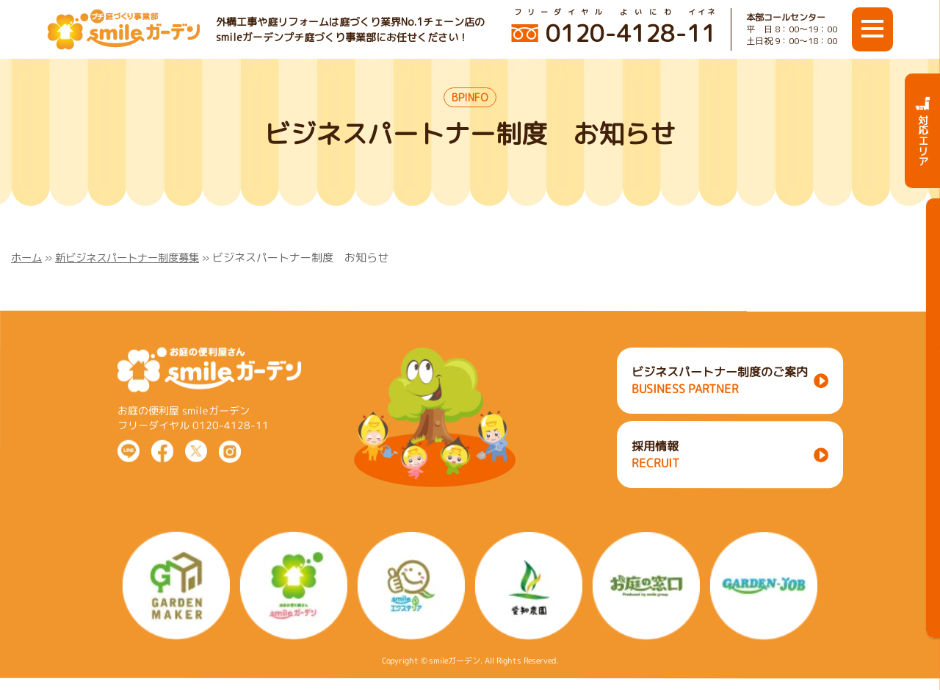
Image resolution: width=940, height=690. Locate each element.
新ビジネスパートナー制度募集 (134, 257)
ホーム (27, 257)
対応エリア (923, 131)
